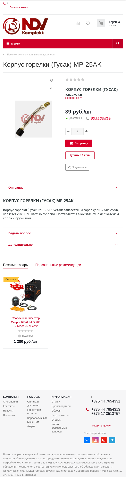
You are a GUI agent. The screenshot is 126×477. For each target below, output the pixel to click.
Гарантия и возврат (34, 411)
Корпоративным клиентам (37, 419)
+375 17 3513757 (105, 414)
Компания (11, 396)
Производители (60, 406)
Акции (31, 426)
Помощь (33, 396)
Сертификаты (59, 415)
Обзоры (56, 410)
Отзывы (56, 419)
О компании (10, 401)
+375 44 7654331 (105, 401)
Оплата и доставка (33, 403)
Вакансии (9, 415)
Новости (8, 410)
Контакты (9, 406)
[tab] (73, 98)
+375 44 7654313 (105, 409)
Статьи (55, 401)
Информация (61, 396)
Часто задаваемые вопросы (59, 428)
